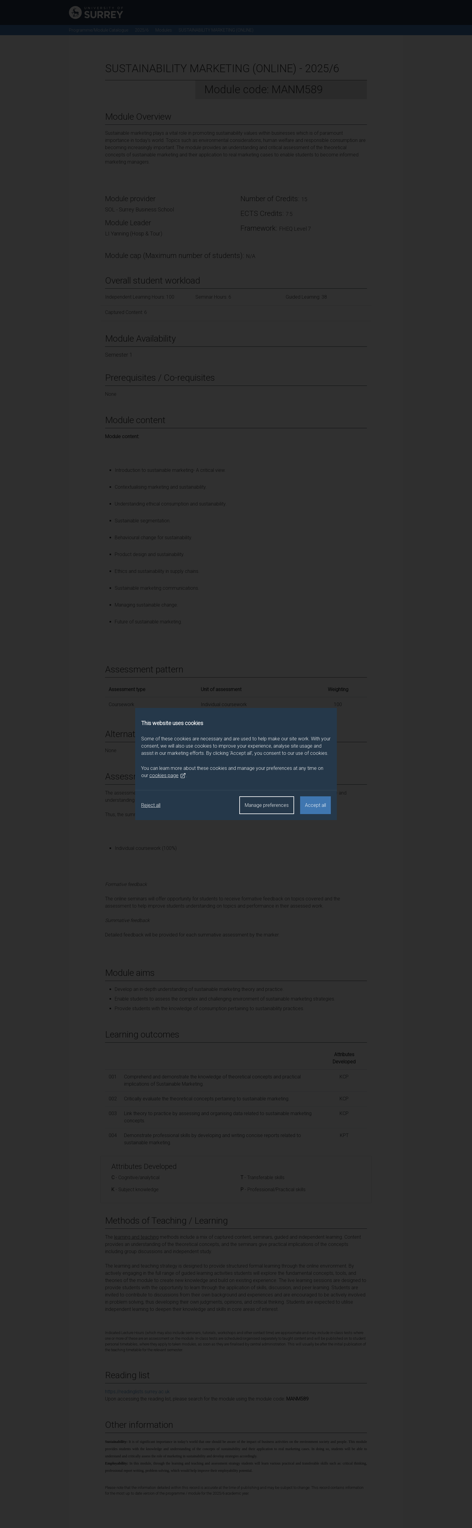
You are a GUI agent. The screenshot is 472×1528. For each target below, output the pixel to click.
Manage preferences (267, 805)
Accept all (315, 805)
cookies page (167, 776)
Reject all (150, 805)
